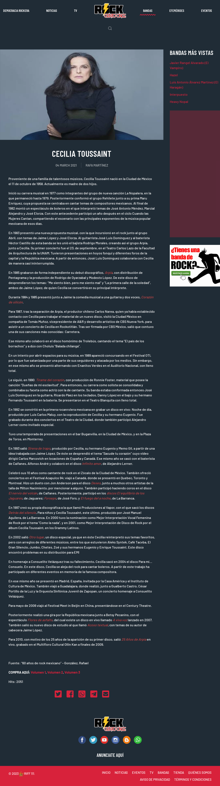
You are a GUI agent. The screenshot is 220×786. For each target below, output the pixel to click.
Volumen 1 (38, 672)
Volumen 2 (55, 672)
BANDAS (163, 772)
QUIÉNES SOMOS (200, 772)
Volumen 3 (72, 672)
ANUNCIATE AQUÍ (110, 755)
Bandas (147, 10)
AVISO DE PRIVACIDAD (155, 779)
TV (75, 10)
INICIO (106, 772)
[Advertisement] (195, 174)
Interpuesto (179, 94)
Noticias (51, 10)
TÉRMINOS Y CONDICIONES (193, 779)
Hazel (174, 75)
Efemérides (176, 10)
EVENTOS (138, 772)
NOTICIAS (121, 772)
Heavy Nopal (179, 102)
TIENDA (178, 772)
